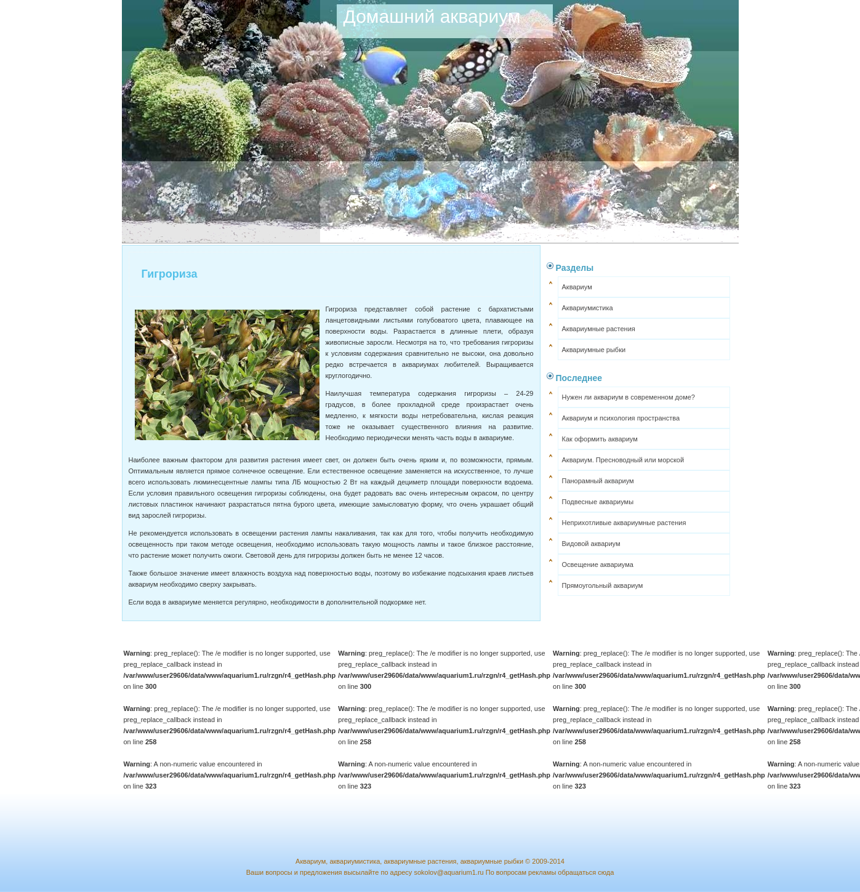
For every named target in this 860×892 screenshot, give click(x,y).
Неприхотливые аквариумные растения (624, 522)
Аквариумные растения (598, 328)
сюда (606, 872)
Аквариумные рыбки (594, 349)
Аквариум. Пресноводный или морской (623, 460)
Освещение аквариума (597, 564)
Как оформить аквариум (600, 439)
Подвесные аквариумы (598, 501)
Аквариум (577, 287)
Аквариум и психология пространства (621, 418)
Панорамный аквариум (598, 480)
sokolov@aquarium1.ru (448, 872)
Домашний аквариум (432, 16)
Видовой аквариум (591, 543)
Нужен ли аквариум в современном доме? (628, 397)
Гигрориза (170, 274)
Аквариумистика (587, 307)
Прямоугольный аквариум (602, 585)
